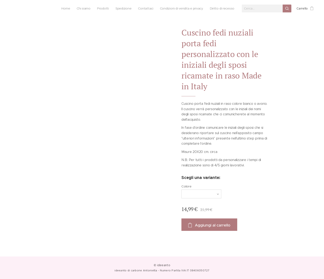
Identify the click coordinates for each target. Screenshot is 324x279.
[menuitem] (63, 8)
